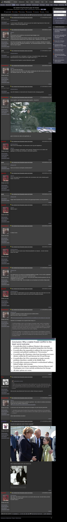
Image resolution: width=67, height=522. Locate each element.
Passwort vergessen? (60, 20)
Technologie (42, 4)
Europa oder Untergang (59, 42)
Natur (51, 4)
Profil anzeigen (4, 41)
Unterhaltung (61, 4)
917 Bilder (15, 11)
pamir (2, 17)
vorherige (16, 14)
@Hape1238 (13, 165)
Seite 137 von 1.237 (6, 14)
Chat (42, 1)
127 (24, 14)
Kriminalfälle (22, 4)
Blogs (27, 1)
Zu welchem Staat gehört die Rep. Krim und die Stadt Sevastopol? (59, 37)
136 (28, 14)
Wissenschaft (8, 4)
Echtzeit (15, 1)
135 (26, 14)
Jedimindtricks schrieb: (17, 381)
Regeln (13, 518)
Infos (48, 11)
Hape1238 (3, 141)
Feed (42, 9)
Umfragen (56, 4)
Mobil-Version (18, 518)
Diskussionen (21, 1)
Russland (22, 9)
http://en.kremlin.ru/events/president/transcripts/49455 (23, 404)
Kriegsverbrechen (31, 9)
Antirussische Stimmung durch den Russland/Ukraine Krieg (59, 56)
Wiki (46, 1)
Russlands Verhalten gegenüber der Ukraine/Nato (59, 46)
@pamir (12, 32)
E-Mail (45, 9)
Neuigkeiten (51, 1)
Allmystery (7, 2)
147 (37, 14)
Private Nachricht (4, 43)
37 (21, 14)
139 (35, 14)
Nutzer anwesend (59, 8)
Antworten (36, 11)
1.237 (45, 14)
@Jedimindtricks (14, 20)
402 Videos (22, 11)
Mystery (17, 4)
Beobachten (29, 11)
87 (22, 14)
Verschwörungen (35, 4)
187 (39, 14)
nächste (48, 14)
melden (49, 27)
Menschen (3, 4)
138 (33, 14)
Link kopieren (4, 22)
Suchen (42, 11)
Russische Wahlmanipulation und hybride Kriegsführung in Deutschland (59, 31)
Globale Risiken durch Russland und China (59, 51)
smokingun (3, 421)
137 (30, 14)
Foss (2, 377)
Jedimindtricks (4, 29)
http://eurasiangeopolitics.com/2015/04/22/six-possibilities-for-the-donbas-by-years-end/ (31, 317)
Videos (31, 1)
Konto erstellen (60, 22)
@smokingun (13, 495)
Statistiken (37, 1)
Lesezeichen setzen (5, 23)
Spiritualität (28, 4)
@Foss (12, 400)
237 (41, 14)
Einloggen (60, 18)
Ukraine (25, 9)
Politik (13, 4)
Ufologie (47, 4)
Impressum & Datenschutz (6, 518)
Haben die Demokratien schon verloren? (59, 61)
